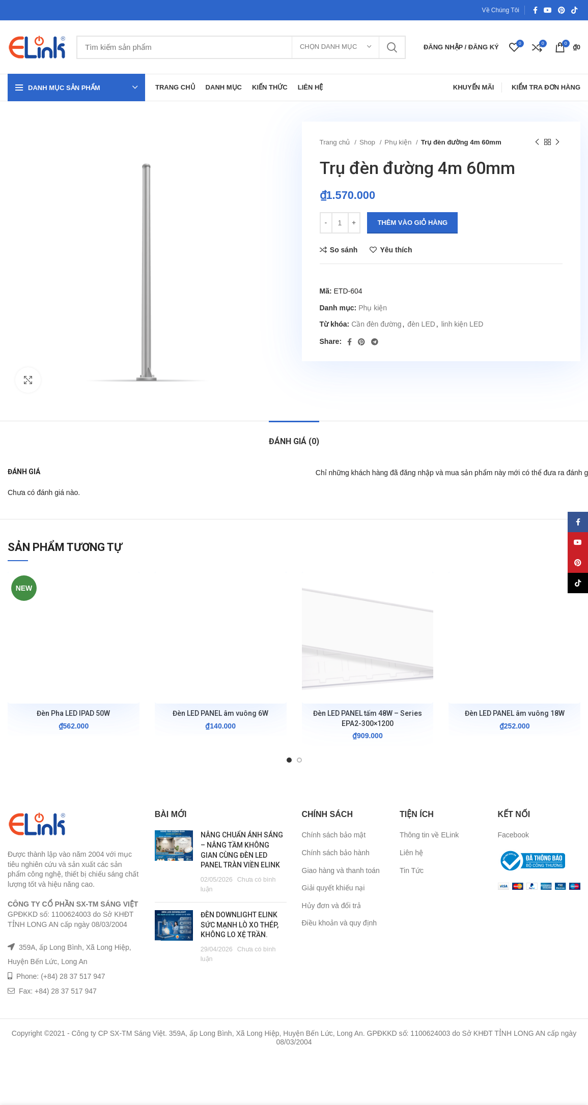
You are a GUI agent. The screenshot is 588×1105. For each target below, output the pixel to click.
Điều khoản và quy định (339, 923)
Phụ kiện (398, 142)
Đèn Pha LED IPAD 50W (73, 713)
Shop (368, 142)
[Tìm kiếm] (241, 47)
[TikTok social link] (574, 10)
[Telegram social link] (374, 341)
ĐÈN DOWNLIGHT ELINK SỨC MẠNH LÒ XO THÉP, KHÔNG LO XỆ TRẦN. (239, 925)
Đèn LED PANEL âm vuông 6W (220, 713)
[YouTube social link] (548, 10)
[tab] (294, 436)
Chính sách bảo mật (334, 835)
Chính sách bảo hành (336, 853)
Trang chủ (336, 142)
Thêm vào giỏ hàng (412, 222)
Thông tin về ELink (429, 835)
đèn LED (421, 324)
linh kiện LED (462, 324)
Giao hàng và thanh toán (341, 870)
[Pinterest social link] (561, 10)
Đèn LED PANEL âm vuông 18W (515, 713)
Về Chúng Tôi (501, 10)
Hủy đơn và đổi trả (331, 906)
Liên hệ (411, 853)
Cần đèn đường (376, 324)
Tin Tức (412, 870)
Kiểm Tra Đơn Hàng (546, 87)
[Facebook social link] (535, 10)
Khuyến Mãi (473, 87)
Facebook (513, 835)
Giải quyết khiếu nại (333, 888)
